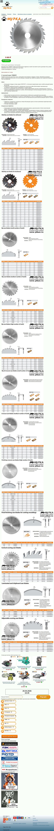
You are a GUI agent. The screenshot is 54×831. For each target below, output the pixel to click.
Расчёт (43, 697)
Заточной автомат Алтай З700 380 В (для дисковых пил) (24, 667)
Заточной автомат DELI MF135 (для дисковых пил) (39, 668)
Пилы (14, 14)
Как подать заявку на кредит (19, 823)
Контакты (34, 818)
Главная (3, 14)
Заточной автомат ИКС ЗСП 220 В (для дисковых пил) (8, 682)
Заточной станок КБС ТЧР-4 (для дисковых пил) (39, 680)
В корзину (6, 60)
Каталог (9, 14)
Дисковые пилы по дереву (25, 14)
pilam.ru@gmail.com (46, 4)
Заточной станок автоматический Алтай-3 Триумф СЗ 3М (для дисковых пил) (24, 683)
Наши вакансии (35, 820)
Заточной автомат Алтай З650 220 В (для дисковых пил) (9, 668)
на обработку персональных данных (41, 825)
